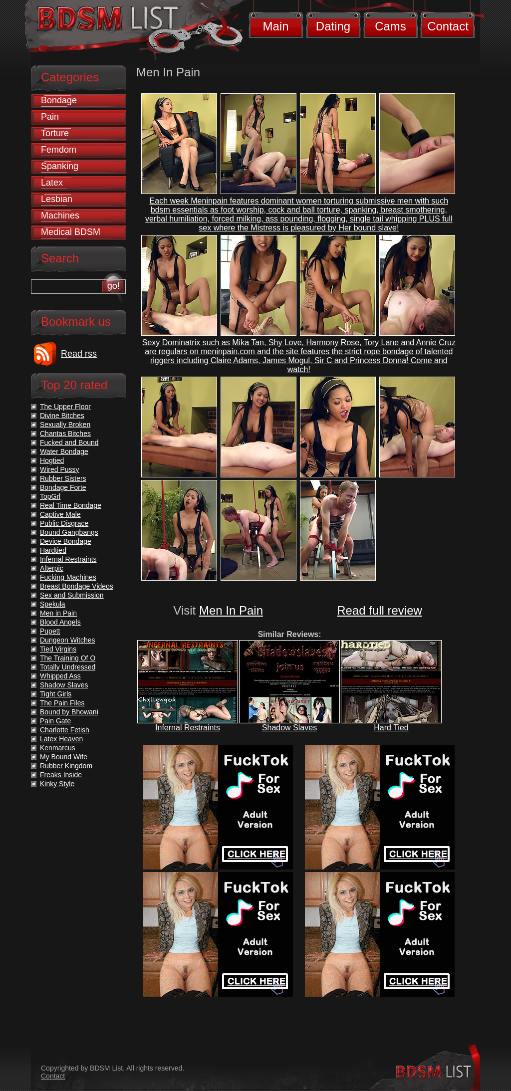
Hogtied (52, 460)
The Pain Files (62, 703)
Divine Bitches (62, 416)
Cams (390, 26)
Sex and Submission (72, 595)
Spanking (59, 166)
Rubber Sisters (63, 478)
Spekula (52, 604)
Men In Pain (231, 610)
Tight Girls (55, 694)
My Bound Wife (63, 757)
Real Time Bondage (70, 505)
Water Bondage (64, 451)
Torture (55, 133)
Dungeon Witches (67, 640)
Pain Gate (55, 721)
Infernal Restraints (187, 727)
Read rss (79, 354)
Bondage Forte (63, 487)
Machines (60, 215)
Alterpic (51, 568)
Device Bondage (65, 541)
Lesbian (56, 199)
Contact (448, 26)
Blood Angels (60, 622)
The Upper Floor (65, 407)
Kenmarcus (57, 748)
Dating (333, 26)
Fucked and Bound (69, 442)
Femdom (58, 150)
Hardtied (53, 550)
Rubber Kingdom (66, 766)
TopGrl (50, 496)
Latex (52, 183)
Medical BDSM (70, 232)
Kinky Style (57, 784)
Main (275, 26)
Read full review (379, 610)
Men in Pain (58, 613)
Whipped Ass (60, 676)
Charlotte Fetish (64, 730)
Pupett (50, 631)
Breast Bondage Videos (76, 586)
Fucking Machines (68, 577)
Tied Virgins (58, 649)
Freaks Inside (61, 775)
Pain (50, 117)
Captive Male (60, 514)
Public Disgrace (64, 523)
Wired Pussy (59, 469)
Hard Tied (391, 727)
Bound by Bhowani (69, 712)
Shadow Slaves (289, 727)
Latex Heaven (61, 739)
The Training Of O (67, 658)
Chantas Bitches (65, 433)
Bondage (59, 100)
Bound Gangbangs (69, 532)
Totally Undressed (67, 667)
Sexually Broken (65, 425)
